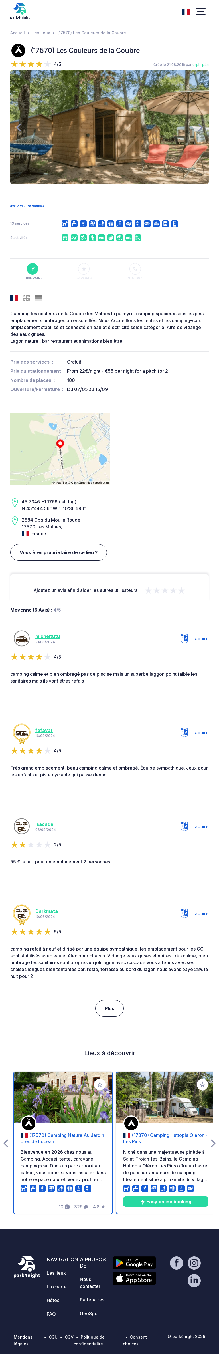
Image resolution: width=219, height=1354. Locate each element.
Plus (109, 1008)
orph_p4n (200, 64)
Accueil (17, 32)
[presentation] (18, 127)
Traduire (195, 638)
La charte (57, 1287)
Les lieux (41, 32)
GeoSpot (89, 1313)
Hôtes (53, 1300)
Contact (135, 271)
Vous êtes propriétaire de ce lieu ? (59, 552)
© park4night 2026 (186, 1336)
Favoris (84, 271)
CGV (69, 1337)
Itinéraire (32, 271)
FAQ (51, 1314)
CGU (53, 1337)
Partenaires (92, 1300)
